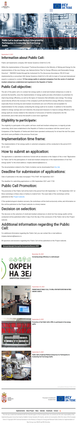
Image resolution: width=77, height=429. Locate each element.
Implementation (20, 411)
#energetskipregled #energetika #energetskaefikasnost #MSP (21, 246)
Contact (56, 411)
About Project (30, 411)
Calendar (42, 411)
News (37, 411)
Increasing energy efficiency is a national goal (45, 257)
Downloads (49, 411)
